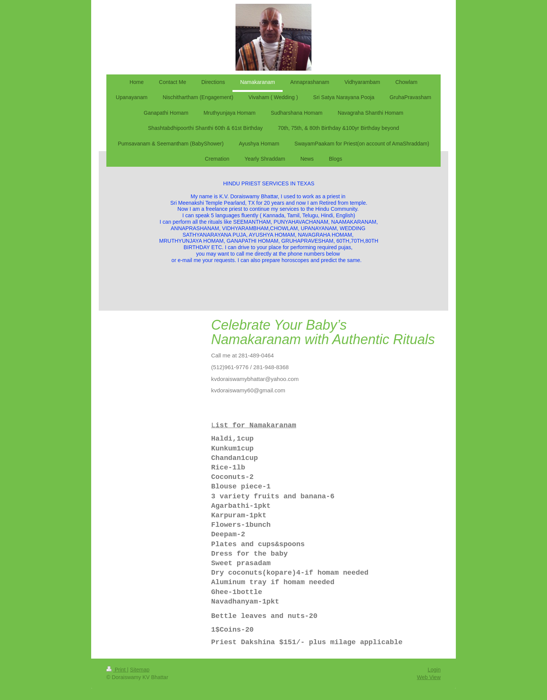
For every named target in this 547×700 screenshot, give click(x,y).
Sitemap (139, 670)
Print (116, 670)
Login (434, 670)
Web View (429, 677)
